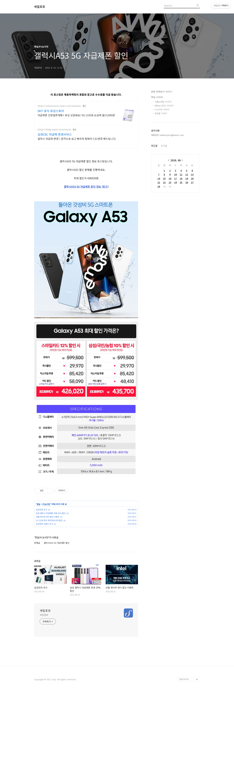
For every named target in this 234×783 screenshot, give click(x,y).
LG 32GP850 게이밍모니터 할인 (49, 611)
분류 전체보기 (161, 91)
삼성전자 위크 (41, 600)
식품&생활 (163, 101)
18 (181, 178)
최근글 (154, 145)
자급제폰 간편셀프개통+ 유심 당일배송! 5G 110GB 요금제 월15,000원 (76, 115)
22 (164, 182)
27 (192, 182)
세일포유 (39, 6)
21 (158, 182)
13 (192, 174)
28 (158, 186)
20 (192, 178)
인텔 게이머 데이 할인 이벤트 (47, 607)
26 (186, 182)
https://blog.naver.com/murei (54, 129)
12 (186, 174)
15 (164, 178)
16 (170, 178)
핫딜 (38, 595)
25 (181, 182)
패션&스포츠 (164, 105)
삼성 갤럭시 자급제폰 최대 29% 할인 (51, 604)
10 (175, 174)
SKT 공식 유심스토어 (51, 111)
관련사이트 (184, 770)
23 (170, 182)
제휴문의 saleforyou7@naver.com (167, 135)
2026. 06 (175, 160)
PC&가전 (46, 595)
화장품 (161, 113)
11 (181, 174)
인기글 (164, 145)
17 (175, 178)
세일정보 (44, 705)
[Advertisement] (86, 174)
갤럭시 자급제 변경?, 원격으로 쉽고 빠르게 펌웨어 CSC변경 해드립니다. (77, 138)
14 (158, 178)
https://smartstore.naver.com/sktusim (59, 106)
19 (186, 178)
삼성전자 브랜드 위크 (44, 614)
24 (175, 182)
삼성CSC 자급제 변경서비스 (55, 134)
